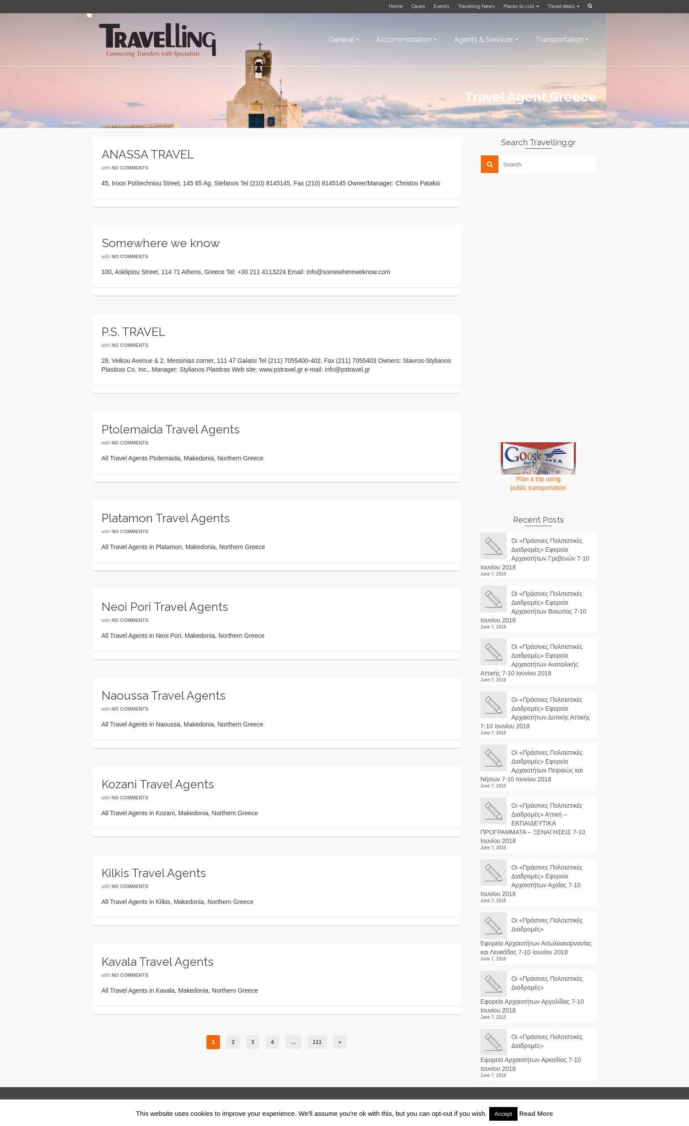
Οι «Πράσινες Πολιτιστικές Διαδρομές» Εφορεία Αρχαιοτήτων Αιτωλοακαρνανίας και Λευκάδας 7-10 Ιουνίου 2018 (536, 936)
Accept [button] (503, 1114)
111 (317, 1042)
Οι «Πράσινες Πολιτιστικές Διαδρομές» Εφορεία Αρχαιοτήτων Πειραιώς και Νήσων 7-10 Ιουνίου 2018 (531, 766)
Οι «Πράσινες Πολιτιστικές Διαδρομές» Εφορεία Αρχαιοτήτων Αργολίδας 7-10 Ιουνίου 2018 (532, 994)
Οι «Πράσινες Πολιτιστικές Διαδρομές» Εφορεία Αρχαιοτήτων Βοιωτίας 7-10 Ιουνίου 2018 (533, 607)
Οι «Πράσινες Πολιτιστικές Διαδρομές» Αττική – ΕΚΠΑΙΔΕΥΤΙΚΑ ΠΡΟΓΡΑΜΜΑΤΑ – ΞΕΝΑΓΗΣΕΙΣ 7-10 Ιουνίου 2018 (532, 823)
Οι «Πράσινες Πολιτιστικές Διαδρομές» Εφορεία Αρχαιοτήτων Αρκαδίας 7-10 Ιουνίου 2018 (531, 1052)
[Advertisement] (546, 241)
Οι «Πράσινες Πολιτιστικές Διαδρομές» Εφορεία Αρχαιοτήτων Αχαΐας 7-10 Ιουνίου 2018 (531, 880)
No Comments (129, 167)
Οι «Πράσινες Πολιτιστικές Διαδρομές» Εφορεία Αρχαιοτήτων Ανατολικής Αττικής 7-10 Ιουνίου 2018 (531, 660)
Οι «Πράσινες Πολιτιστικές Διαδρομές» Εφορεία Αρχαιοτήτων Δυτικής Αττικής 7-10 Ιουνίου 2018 (535, 713)
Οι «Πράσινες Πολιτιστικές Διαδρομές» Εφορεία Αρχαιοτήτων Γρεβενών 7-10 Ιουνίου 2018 (535, 554)
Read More (536, 1113)
